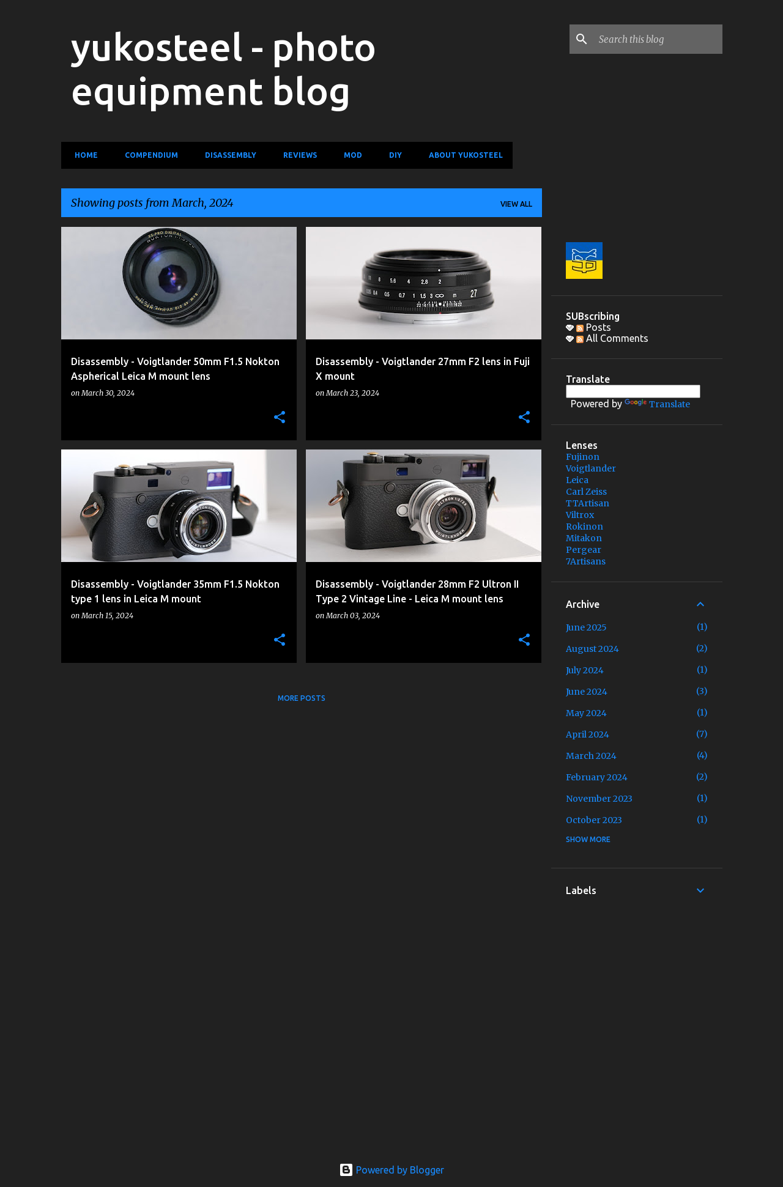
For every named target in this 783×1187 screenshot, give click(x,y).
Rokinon (584, 526)
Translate (657, 404)
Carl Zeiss (586, 491)
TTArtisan (587, 503)
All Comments (612, 338)
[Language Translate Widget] (633, 391)
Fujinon (582, 456)
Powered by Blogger (391, 1169)
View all (516, 204)
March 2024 (591, 755)
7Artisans (586, 561)
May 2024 (586, 713)
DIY (391, 155)
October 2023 (594, 820)
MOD (349, 155)
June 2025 (586, 627)
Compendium (147, 155)
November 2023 (599, 798)
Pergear (583, 549)
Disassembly (227, 155)
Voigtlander (591, 468)
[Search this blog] (658, 39)
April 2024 (587, 734)
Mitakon (584, 538)
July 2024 (585, 670)
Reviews (296, 155)
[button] (279, 418)
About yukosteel (462, 155)
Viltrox (580, 514)
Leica (577, 480)
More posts (301, 698)
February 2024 (597, 777)
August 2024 (592, 648)
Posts (593, 327)
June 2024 (586, 691)
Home (82, 155)
